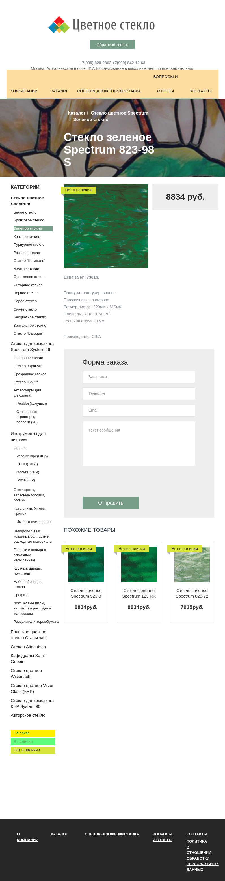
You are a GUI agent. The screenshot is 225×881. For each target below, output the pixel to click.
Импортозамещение (33, 522)
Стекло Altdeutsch (28, 646)
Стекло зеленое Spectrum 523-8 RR (86, 593)
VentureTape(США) (32, 456)
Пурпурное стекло (29, 244)
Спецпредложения (94, 91)
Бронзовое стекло (29, 220)
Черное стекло (26, 293)
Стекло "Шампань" (29, 261)
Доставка (130, 91)
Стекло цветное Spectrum (119, 113)
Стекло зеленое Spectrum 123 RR (139, 593)
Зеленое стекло (28, 228)
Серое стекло (25, 301)
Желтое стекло (26, 269)
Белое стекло (25, 212)
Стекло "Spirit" (26, 382)
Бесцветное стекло (30, 317)
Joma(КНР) (25, 480)
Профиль (21, 595)
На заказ (21, 733)
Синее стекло (25, 309)
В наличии (23, 741)
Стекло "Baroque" (28, 333)
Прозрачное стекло (30, 374)
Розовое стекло (27, 253)
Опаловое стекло (28, 358)
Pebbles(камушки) (31, 403)
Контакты (201, 91)
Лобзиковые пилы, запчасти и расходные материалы (32, 608)
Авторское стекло (28, 715)
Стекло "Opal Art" (28, 366)
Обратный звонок (112, 44)
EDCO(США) (27, 464)
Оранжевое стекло (30, 277)
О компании (24, 91)
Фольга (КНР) (27, 472)
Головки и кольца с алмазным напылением (30, 555)
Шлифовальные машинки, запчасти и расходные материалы (33, 536)
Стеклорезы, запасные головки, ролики (29, 495)
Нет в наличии (27, 750)
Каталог (59, 91)
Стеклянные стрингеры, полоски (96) (27, 417)
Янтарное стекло (28, 285)
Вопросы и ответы (165, 83)
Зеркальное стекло (30, 325)
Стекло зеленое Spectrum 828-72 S (192, 593)
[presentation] (125, 481)
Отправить (110, 503)
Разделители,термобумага (36, 621)
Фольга (20, 448)
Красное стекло (27, 236)
